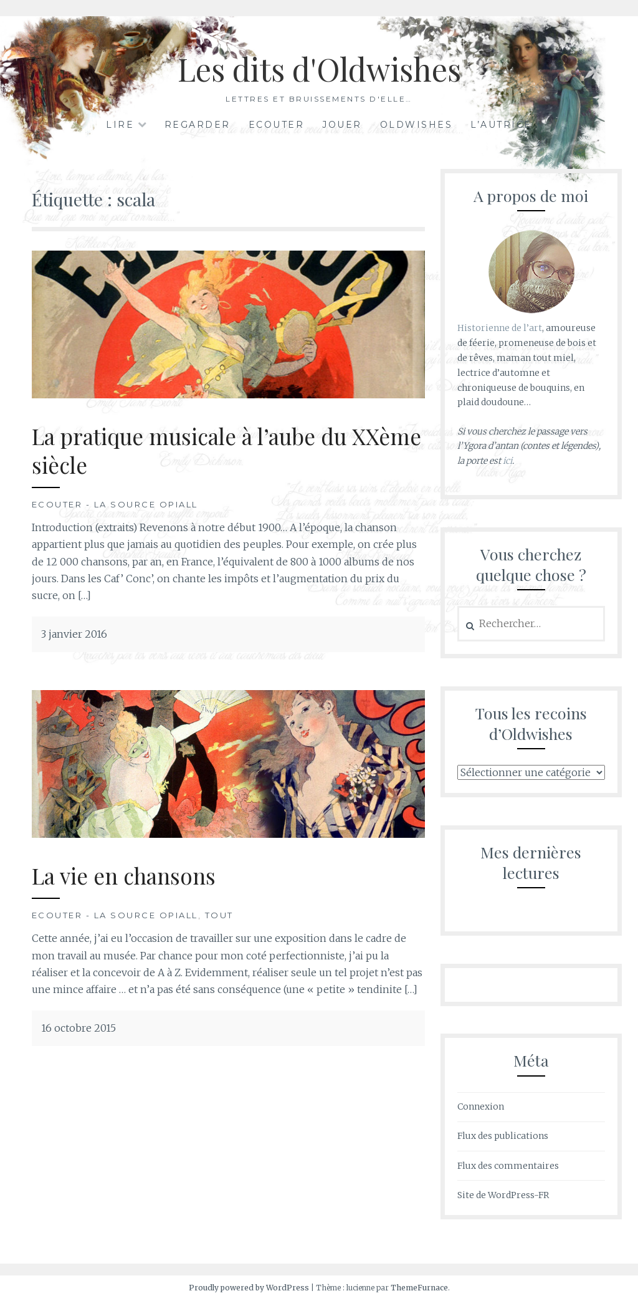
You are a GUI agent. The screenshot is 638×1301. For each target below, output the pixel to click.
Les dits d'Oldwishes (319, 69)
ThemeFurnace (419, 1287)
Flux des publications (502, 1135)
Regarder (197, 124)
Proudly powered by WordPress (249, 1287)
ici (507, 460)
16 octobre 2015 (78, 1028)
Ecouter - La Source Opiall (115, 504)
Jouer (342, 124)
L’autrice (501, 124)
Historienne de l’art (499, 328)
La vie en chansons (124, 875)
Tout (219, 915)
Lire (120, 124)
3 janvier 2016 (74, 634)
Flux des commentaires (508, 1165)
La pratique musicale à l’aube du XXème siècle (226, 450)
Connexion (480, 1106)
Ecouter (277, 124)
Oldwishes (416, 124)
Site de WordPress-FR (503, 1195)
